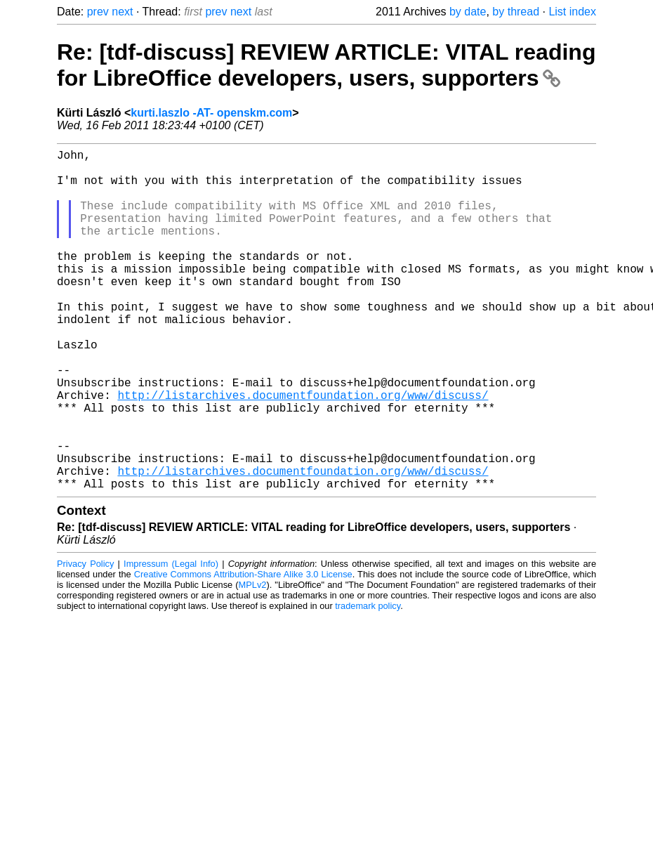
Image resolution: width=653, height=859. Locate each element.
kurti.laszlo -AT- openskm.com (211, 113)
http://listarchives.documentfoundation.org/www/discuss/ (302, 451)
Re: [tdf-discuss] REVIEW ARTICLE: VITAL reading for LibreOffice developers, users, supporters (326, 65)
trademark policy (367, 681)
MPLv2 (253, 660)
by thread (515, 12)
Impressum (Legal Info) (171, 639)
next (122, 12)
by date (467, 12)
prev (98, 12)
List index (572, 12)
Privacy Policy (85, 639)
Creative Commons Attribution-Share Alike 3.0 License (243, 650)
